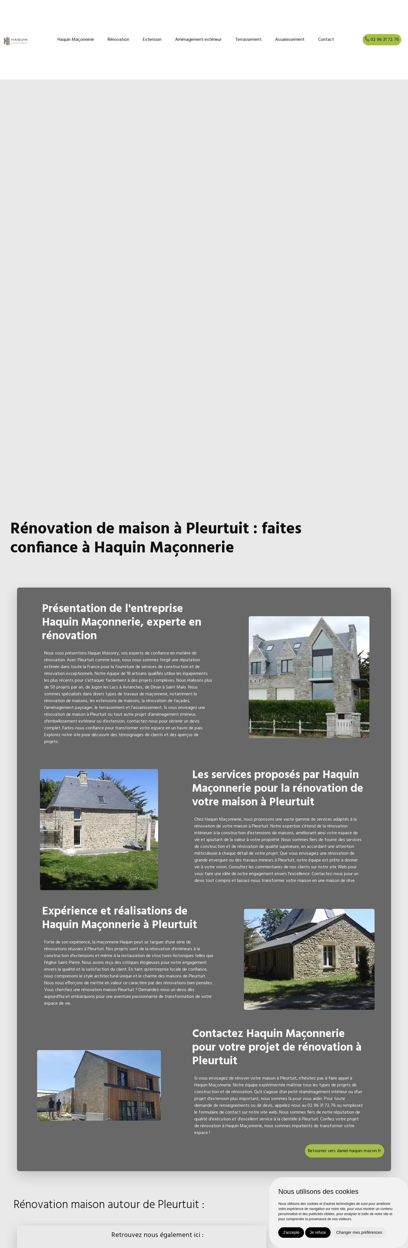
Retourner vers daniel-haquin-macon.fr (344, 1151)
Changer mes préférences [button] (359, 1232)
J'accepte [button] (291, 1232)
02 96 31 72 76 (382, 39)
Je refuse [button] (318, 1232)
